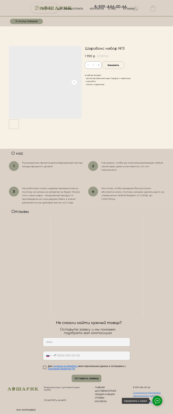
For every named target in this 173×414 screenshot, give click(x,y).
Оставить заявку (86, 378)
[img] (135, 8)
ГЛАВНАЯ (100, 387)
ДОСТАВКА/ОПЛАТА (70, 9)
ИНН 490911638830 (26, 410)
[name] (86, 342)
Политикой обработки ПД (61, 368)
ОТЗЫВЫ (128, 9)
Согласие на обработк (146, 393)
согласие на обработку (65, 366)
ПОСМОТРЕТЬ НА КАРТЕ (55, 400)
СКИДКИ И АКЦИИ (105, 394)
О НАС (112, 9)
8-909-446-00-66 (110, 7)
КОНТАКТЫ (97, 9)
